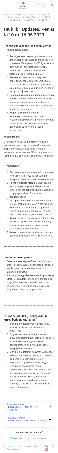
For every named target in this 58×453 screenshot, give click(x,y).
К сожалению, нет (39, 438)
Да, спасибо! (16, 438)
